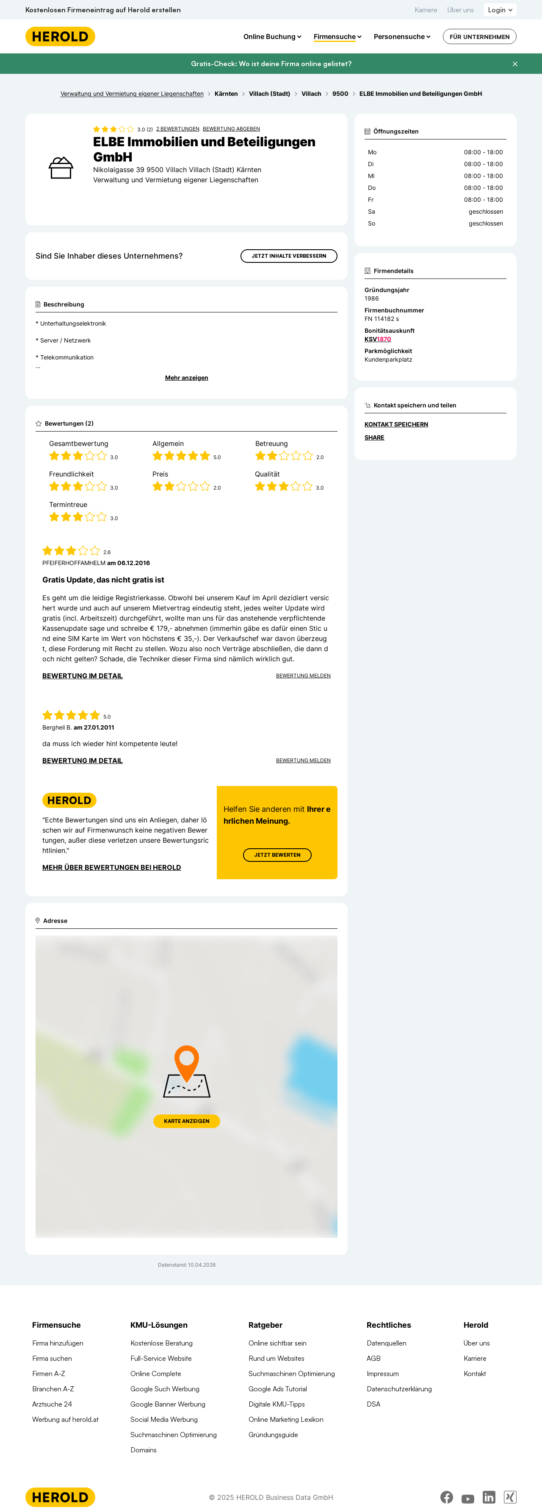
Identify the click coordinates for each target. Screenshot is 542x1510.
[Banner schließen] (515, 64)
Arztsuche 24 (52, 1404)
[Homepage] (60, 36)
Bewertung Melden (303, 675)
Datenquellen (386, 1343)
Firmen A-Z (48, 1373)
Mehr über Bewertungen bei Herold (111, 867)
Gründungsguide (273, 1434)
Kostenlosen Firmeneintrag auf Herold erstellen (103, 10)
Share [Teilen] (374, 437)
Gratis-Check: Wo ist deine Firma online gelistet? (271, 63)
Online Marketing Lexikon (286, 1419)
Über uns (461, 10)
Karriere (426, 10)
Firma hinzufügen (57, 1343)
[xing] (510, 1498)
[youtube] (468, 1498)
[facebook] (446, 1498)
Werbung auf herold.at (65, 1419)
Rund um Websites (276, 1358)
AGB (374, 1358)
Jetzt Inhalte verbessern (289, 256)
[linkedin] (489, 1498)
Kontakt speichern (396, 424)
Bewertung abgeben (231, 128)
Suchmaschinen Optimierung (173, 1434)
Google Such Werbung (164, 1389)
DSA (373, 1404)
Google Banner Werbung (167, 1404)
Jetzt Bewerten (277, 855)
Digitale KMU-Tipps (277, 1404)
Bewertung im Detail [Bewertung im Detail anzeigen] (82, 675)
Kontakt (475, 1373)
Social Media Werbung (164, 1419)
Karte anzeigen (187, 1121)
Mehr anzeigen (186, 377)
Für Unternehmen (480, 36)
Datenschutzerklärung (399, 1389)
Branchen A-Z (53, 1389)
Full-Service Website (161, 1358)
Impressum (383, 1373)
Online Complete (155, 1373)
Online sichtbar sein (278, 1343)
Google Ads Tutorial (278, 1389)
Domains (143, 1450)
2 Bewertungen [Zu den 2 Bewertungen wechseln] (177, 128)
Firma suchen (52, 1358)
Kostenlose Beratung (161, 1343)
